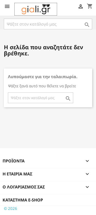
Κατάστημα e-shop (23, 200)
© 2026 (10, 208)
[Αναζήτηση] (48, 24)
